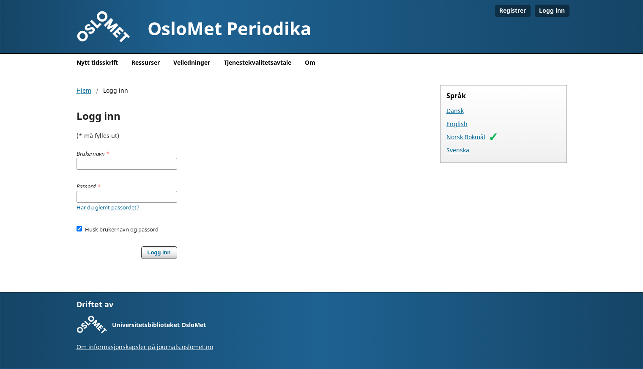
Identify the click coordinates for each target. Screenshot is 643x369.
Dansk (455, 111)
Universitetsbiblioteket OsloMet (159, 325)
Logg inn (552, 10)
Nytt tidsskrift (97, 62)
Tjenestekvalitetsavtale (257, 62)
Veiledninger (191, 62)
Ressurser (145, 62)
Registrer (512, 10)
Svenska (457, 150)
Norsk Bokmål (465, 137)
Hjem (84, 90)
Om (310, 62)
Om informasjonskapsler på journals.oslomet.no (145, 347)
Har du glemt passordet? (108, 207)
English (457, 124)
